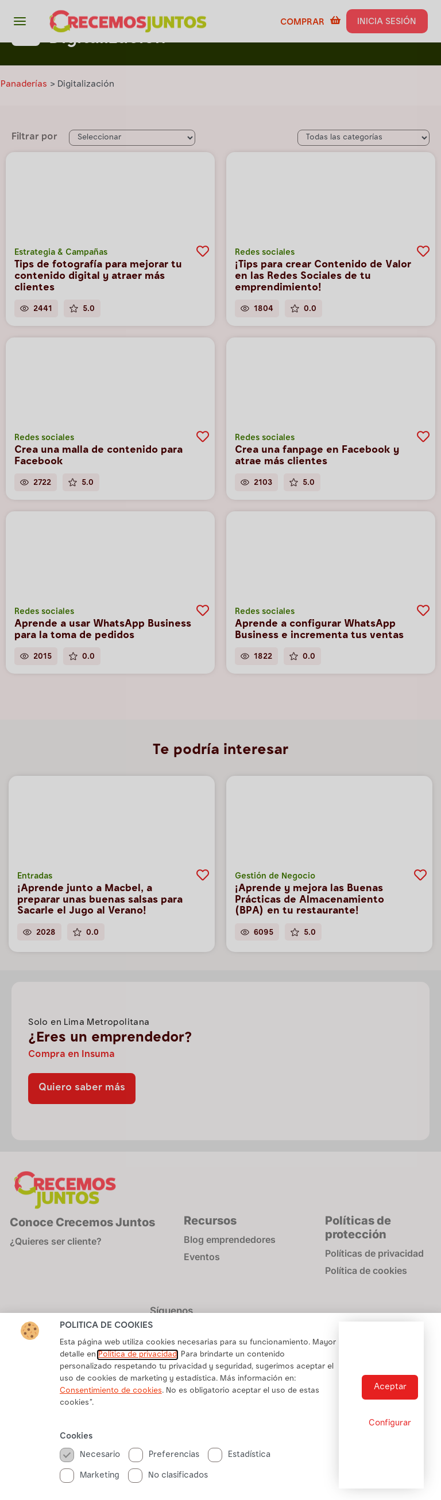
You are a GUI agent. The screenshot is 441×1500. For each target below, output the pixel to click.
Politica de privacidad (137, 1355)
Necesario (90, 1455)
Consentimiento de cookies (111, 1391)
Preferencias (164, 1455)
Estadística (239, 1455)
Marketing (89, 1475)
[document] (220, 750)
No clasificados (168, 1475)
